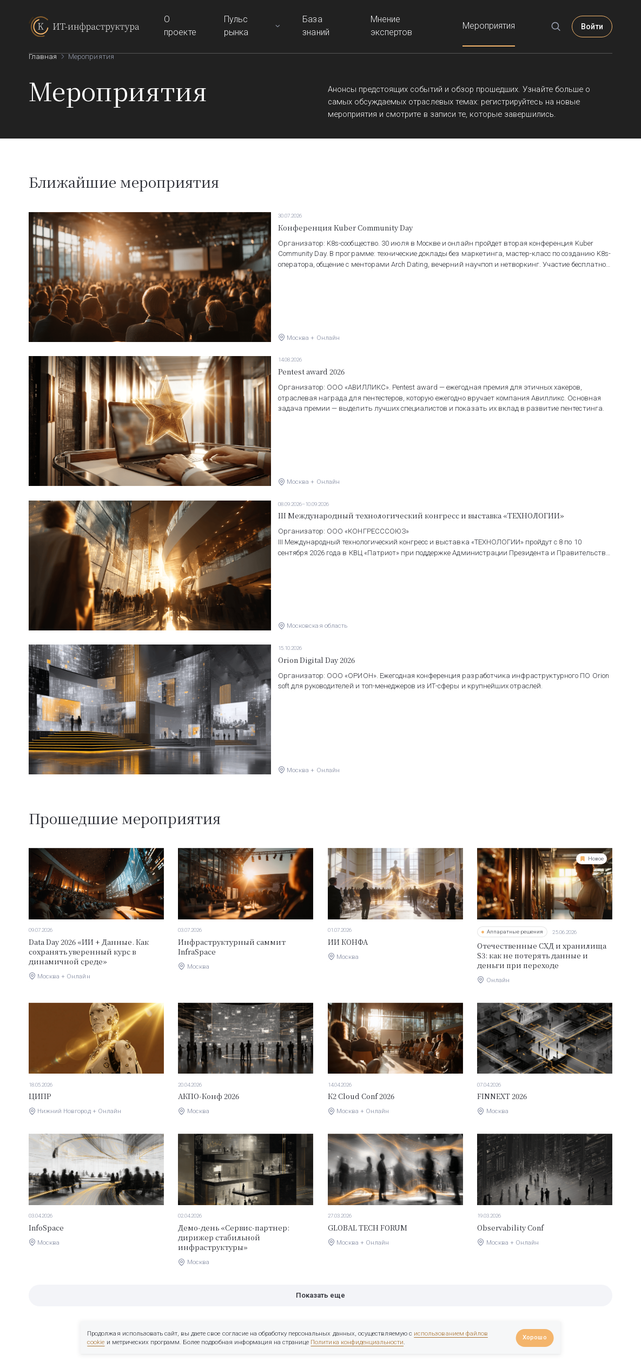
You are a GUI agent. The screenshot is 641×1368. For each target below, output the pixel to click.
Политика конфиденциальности (357, 1342)
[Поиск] (563, 16)
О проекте (216, 16)
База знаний (350, 16)
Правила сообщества (577, 1325)
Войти (596, 15)
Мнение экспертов (424, 16)
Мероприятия (499, 16)
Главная (43, 56)
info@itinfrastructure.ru (62, 1356)
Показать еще (320, 1203)
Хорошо (534, 1337)
